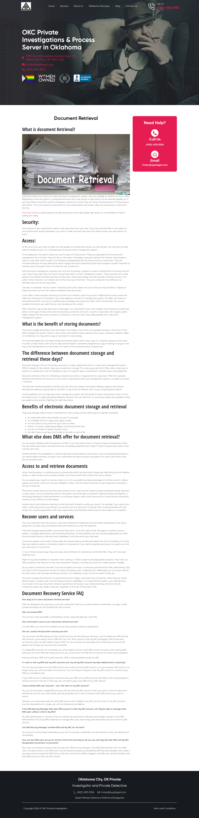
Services (64, 6)
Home (52, 6)
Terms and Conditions (165, 808)
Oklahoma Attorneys (99, 6)
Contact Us (131, 6)
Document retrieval (30, 212)
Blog (118, 6)
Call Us (160, 3)
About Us (78, 6)
